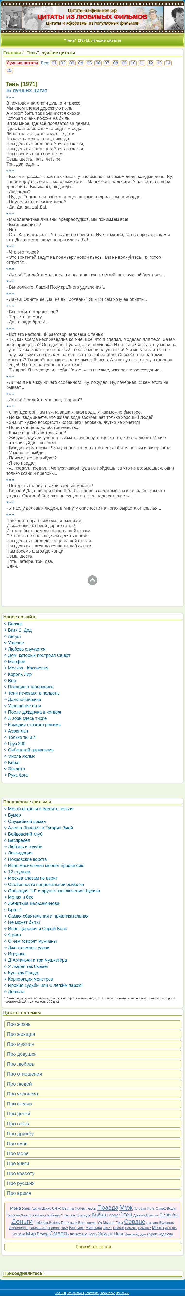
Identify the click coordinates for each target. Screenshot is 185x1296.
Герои (91, 1208)
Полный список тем (93, 1247)
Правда (107, 1207)
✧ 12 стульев (16, 871)
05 (89, 63)
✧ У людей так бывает (26, 966)
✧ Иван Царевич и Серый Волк (35, 928)
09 (124, 63)
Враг (82, 1222)
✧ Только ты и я (19, 737)
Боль (92, 1234)
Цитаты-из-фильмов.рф (92, 10)
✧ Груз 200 (14, 743)
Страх (161, 1208)
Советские (91, 1293)
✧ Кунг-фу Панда (20, 972)
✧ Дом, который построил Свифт (36, 655)
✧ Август (12, 636)
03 (71, 63)
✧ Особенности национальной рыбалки (43, 884)
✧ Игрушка (14, 953)
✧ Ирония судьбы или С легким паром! (43, 985)
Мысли (109, 1222)
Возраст (152, 1222)
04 (80, 63)
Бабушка (144, 1228)
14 (168, 63)
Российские (107, 1293)
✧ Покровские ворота (25, 859)
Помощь (131, 1228)
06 (98, 63)
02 (63, 63)
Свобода (52, 1215)
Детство (171, 1228)
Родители (69, 1222)
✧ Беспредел (16, 840)
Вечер (43, 1234)
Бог (72, 1227)
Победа (41, 1222)
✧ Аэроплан (15, 731)
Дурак (152, 1234)
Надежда (165, 1234)
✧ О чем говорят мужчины (30, 941)
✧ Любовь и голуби (22, 846)
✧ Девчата (14, 991)
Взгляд (68, 1208)
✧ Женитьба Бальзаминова (31, 903)
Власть (152, 1215)
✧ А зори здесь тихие (25, 718)
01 (54, 63)
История (140, 1208)
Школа (118, 1228)
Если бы (169, 1214)
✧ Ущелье (13, 642)
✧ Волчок (13, 623)
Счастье (68, 1215)
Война (99, 1214)
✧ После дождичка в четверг (32, 712)
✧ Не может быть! (21, 922)
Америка (93, 1227)
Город (112, 1215)
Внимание (37, 1228)
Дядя (142, 1234)
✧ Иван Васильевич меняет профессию (43, 865)
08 (115, 63)
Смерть (59, 1233)
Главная (12, 52)
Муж (126, 1207)
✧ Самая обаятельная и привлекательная (46, 916)
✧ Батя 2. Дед (17, 630)
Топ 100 (60, 1293)
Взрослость (19, 1228)
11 (141, 63)
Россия (26, 1215)
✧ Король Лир (17, 674)
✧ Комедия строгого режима (32, 724)
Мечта (158, 1227)
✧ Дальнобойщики (22, 699)
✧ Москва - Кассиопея (26, 668)
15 (9, 70)
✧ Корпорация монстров (28, 979)
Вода (171, 1208)
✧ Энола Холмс (19, 756)
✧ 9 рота (12, 935)
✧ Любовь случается (24, 649)
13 (159, 63)
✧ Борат (11, 762)
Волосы (53, 1228)
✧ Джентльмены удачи (26, 947)
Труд (64, 1228)
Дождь (91, 1222)
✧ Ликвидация (18, 853)
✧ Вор (9, 680)
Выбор (54, 1222)
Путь (151, 1208)
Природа (83, 1215)
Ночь (119, 1233)
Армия (36, 1208)
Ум (99, 1222)
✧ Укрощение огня (22, 705)
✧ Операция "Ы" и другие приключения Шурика (51, 890)
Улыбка (18, 1234)
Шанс (46, 1208)
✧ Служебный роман (24, 821)
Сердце (134, 1221)
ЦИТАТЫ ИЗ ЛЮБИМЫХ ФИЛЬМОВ (92, 16)
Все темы (122, 1293)
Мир (31, 1233)
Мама (15, 1208)
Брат (80, 1228)
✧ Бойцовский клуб (22, 834)
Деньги (22, 1221)
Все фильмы (75, 1293)
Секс (56, 1208)
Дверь (107, 1228)
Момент (105, 1234)
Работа (38, 1215)
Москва (80, 1208)
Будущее (166, 1222)
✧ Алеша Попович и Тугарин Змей (38, 827)
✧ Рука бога (15, 775)
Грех (119, 1222)
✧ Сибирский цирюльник (28, 750)
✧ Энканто (14, 768)
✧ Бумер (12, 815)
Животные (78, 1234)
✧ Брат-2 (12, 909)
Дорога (139, 1215)
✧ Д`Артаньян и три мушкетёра (35, 960)
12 (150, 63)
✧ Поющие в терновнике (28, 686)
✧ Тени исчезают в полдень (31, 693)
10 (133, 63)
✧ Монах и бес (18, 897)
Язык (26, 1208)
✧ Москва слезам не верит (30, 878)
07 (106, 63)
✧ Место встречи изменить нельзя (38, 808)
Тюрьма (13, 1215)
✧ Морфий (14, 661)
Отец (125, 1214)
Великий (131, 1234)
